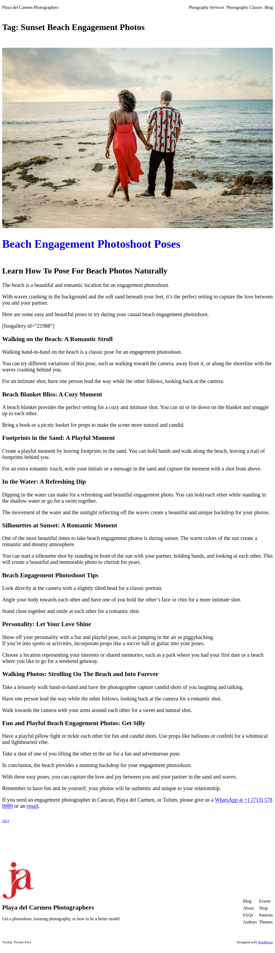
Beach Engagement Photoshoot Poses (91, 244)
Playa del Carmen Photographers (30, 7)
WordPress (265, 942)
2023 (5, 821)
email (32, 806)
